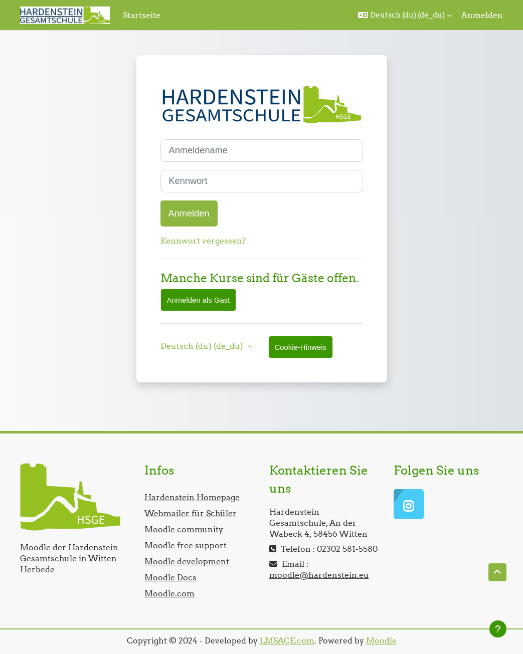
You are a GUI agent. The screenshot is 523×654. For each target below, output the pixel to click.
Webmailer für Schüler (190, 513)
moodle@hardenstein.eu (319, 575)
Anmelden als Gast (198, 300)
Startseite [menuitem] (141, 15)
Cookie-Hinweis (301, 347)
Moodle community (183, 529)
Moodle (381, 640)
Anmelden (482, 15)
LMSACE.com (287, 640)
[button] (404, 15)
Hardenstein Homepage (192, 497)
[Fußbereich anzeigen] (498, 629)
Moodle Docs (170, 577)
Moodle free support (185, 545)
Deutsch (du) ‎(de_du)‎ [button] (202, 346)
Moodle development (186, 561)
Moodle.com (169, 593)
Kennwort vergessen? (203, 241)
